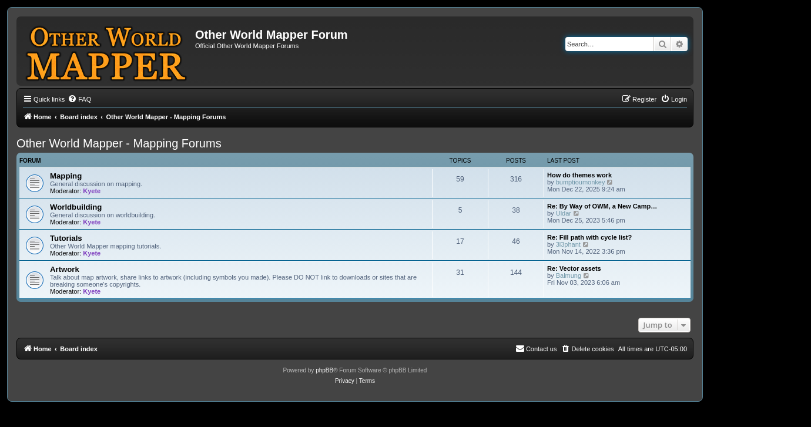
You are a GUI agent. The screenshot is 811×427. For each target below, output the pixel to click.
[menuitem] (79, 99)
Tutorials (66, 238)
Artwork (64, 269)
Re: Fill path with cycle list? (589, 237)
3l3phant (568, 244)
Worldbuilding (76, 207)
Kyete (91, 190)
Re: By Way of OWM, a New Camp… (602, 206)
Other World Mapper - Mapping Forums (119, 143)
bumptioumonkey (580, 182)
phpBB (324, 370)
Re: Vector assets (574, 268)
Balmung (568, 275)
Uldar (563, 213)
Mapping (66, 176)
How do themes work (579, 175)
